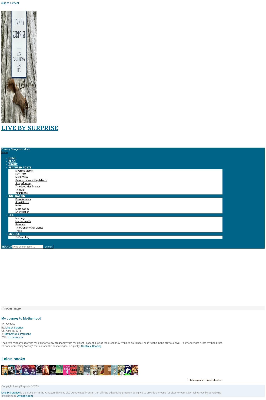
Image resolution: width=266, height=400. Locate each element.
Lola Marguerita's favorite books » (205, 380)
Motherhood (12, 334)
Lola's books (13, 358)
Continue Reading (91, 346)
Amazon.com (25, 395)
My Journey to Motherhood (21, 318)
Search (6, 246)
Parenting (25, 334)
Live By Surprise (10, 392)
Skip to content (10, 3)
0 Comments (15, 337)
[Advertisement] (133, 279)
